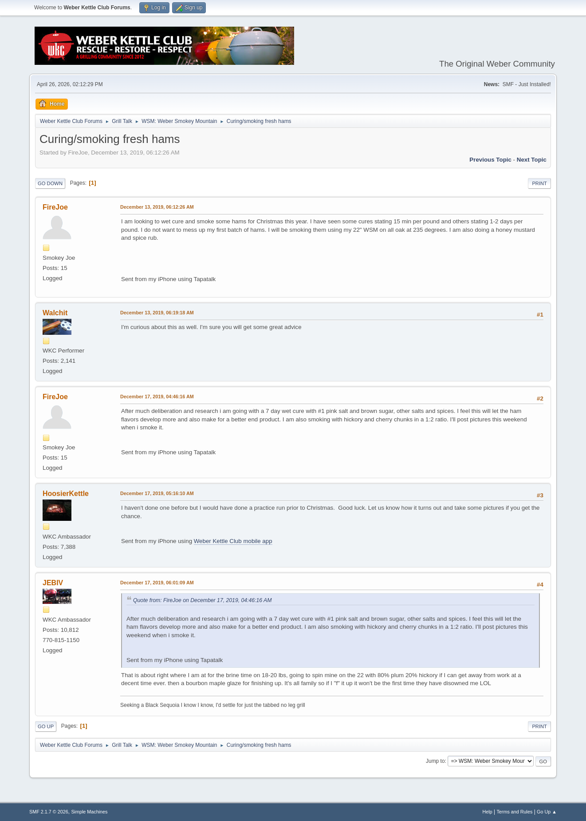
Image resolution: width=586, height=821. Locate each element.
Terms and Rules (514, 811)
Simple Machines (89, 811)
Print (539, 183)
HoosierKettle (66, 493)
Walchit (55, 313)
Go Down (50, 183)
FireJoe (55, 207)
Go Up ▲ (547, 811)
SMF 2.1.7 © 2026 (48, 811)
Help (487, 811)
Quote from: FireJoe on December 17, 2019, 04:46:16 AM (202, 600)
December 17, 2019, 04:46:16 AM (157, 396)
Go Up (46, 726)
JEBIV (53, 583)
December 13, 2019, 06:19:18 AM (157, 312)
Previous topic (490, 159)
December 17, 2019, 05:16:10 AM (157, 493)
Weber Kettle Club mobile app (233, 541)
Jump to (435, 761)
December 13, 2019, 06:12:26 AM (157, 207)
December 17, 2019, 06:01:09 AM (157, 582)
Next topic (532, 159)
